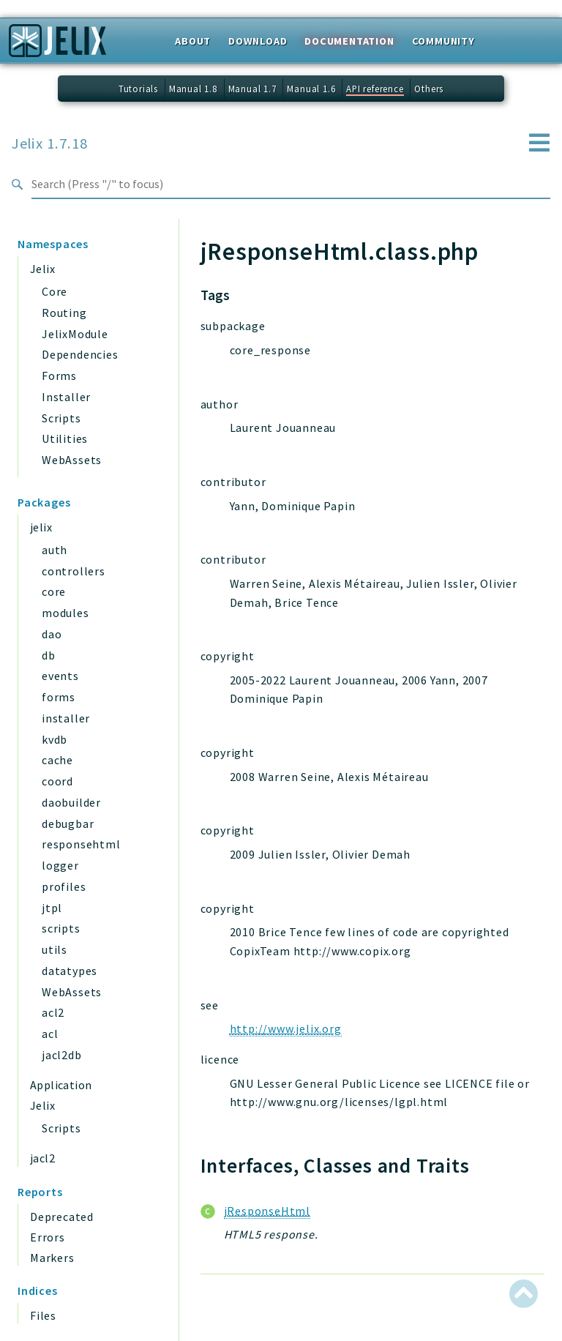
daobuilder (71, 802)
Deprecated (62, 1216)
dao (51, 634)
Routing (64, 312)
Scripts (61, 418)
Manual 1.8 (193, 88)
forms (58, 697)
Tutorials (138, 88)
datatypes (69, 970)
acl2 (53, 1012)
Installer (66, 396)
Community (443, 41)
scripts (61, 928)
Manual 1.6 (311, 88)
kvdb (54, 739)
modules (65, 612)
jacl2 (42, 1158)
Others (428, 88)
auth (54, 549)
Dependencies (80, 354)
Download (257, 41)
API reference (374, 88)
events (60, 675)
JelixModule (75, 333)
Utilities (65, 438)
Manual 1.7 (252, 88)
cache (57, 759)
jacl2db (62, 1054)
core (54, 591)
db (49, 655)
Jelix (42, 268)
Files (43, 1315)
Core (54, 291)
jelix (41, 527)
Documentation (349, 41)
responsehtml (81, 844)
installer (66, 718)
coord (57, 781)
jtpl (52, 907)
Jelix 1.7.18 (50, 143)
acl (50, 1033)
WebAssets (72, 459)
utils (54, 949)
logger (60, 865)
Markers (52, 1257)
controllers (73, 571)
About (193, 41)
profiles (64, 886)
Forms (59, 375)
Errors (47, 1237)
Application (60, 1084)
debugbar (68, 823)
